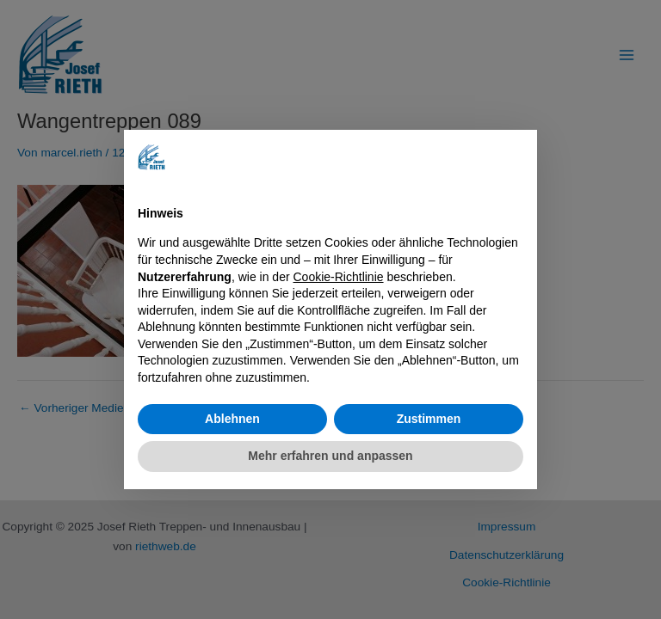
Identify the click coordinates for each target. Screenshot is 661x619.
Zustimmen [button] (429, 419)
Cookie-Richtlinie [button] (338, 277)
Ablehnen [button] (232, 419)
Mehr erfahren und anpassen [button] (330, 456)
